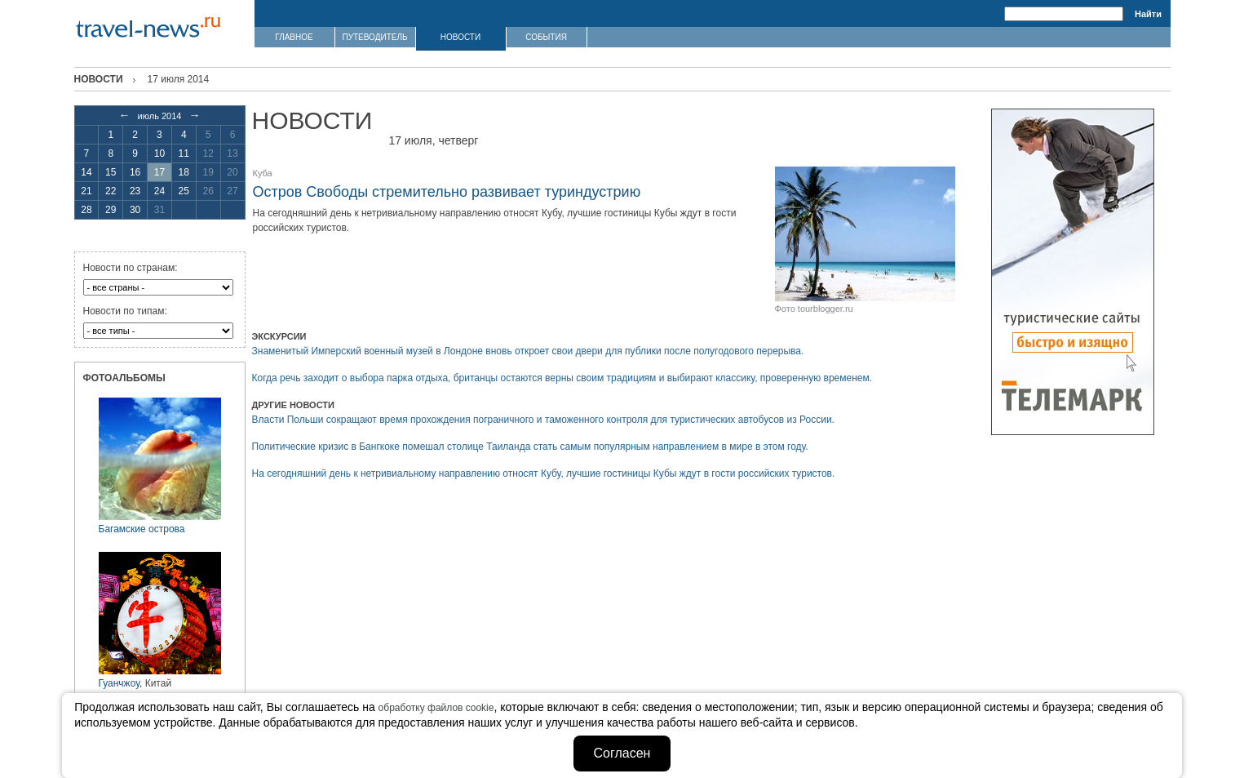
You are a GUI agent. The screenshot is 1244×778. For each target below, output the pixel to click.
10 (159, 153)
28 (86, 210)
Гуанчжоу (119, 683)
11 (184, 153)
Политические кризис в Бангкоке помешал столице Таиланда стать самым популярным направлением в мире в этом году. (530, 446)
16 (135, 172)
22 (110, 191)
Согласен (622, 753)
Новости (98, 79)
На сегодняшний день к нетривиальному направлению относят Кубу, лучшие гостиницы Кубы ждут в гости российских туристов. (543, 473)
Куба (262, 173)
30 (135, 210)
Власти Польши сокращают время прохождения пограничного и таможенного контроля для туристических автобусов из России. (543, 419)
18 (184, 172)
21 (86, 191)
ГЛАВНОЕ (293, 37)
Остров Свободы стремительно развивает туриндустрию (447, 192)
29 (110, 210)
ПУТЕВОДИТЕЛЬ (374, 37)
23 (135, 191)
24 (159, 191)
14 (86, 172)
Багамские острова (142, 529)
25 (184, 191)
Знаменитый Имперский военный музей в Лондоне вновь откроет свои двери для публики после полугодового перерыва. (528, 351)
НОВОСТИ (460, 37)
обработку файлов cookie (436, 708)
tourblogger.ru (825, 308)
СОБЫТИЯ (546, 37)
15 (110, 172)
